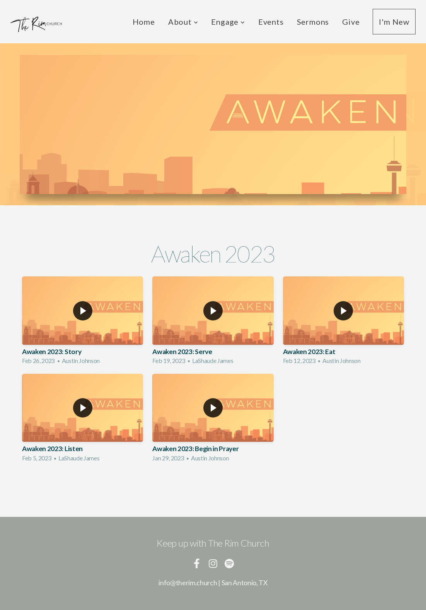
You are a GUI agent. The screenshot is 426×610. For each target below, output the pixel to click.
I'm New (394, 21)
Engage (228, 21)
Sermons (313, 21)
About (183, 21)
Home (144, 21)
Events (271, 21)
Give (351, 21)
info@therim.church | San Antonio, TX (212, 583)
